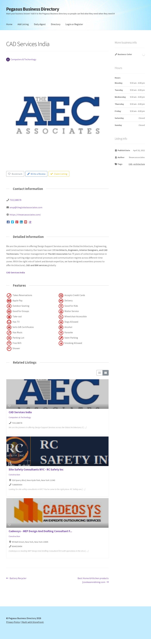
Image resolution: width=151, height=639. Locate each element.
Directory (55, 24)
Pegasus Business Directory (32, 9)
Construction (14, 474)
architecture (139, 164)
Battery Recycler (17, 578)
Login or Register (74, 24)
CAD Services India (20, 412)
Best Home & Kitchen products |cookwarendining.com (93, 580)
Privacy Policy (13, 622)
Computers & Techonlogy (20, 417)
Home (9, 24)
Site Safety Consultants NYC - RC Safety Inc (36, 469)
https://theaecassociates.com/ (25, 214)
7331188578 (15, 199)
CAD (130, 164)
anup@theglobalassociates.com (26, 207)
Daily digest (40, 24)
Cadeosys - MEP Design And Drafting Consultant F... (40, 531)
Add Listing (23, 24)
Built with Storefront (33, 622)
